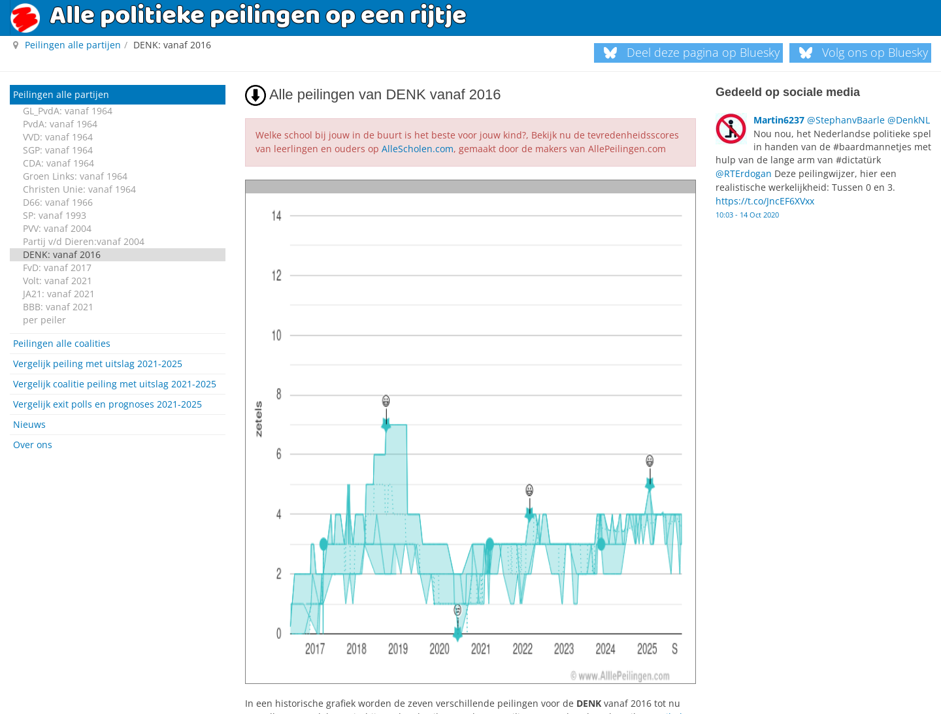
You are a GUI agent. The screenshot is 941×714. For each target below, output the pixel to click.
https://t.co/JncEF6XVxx (765, 197)
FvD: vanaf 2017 (57, 267)
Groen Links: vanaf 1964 (75, 176)
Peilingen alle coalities (61, 343)
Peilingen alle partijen (61, 94)
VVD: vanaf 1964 (58, 137)
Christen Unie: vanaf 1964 (79, 189)
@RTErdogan (744, 171)
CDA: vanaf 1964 (58, 163)
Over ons (32, 444)
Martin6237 (778, 119)
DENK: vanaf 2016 (62, 254)
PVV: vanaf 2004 (57, 228)
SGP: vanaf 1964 (58, 150)
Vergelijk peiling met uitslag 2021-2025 (97, 363)
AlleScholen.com (418, 148)
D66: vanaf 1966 (58, 202)
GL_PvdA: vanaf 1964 (67, 111)
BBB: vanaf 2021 (58, 306)
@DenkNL (908, 119)
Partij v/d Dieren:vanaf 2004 (83, 241)
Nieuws (29, 424)
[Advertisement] (117, 543)
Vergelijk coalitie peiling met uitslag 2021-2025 (114, 384)
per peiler (44, 320)
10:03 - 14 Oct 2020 (747, 209)
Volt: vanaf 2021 (57, 280)
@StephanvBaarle (846, 119)
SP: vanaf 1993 (54, 215)
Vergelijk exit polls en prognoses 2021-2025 (107, 404)
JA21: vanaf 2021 (59, 293)
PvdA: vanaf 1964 (60, 124)
